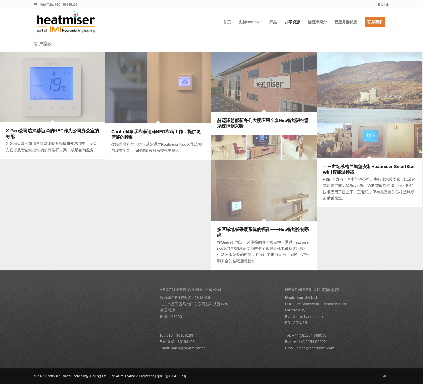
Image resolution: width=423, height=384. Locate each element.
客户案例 (43, 43)
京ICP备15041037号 (171, 376)
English (383, 4)
